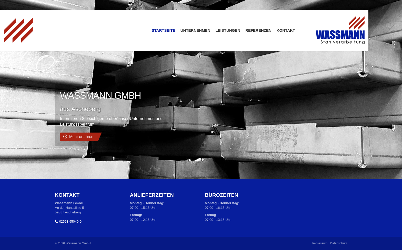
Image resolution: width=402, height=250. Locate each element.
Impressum (319, 243)
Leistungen (227, 30)
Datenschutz (338, 243)
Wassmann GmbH (100, 95)
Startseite (163, 30)
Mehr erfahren (81, 136)
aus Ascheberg (80, 108)
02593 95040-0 (70, 221)
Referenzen (258, 30)
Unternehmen (195, 30)
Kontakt (286, 30)
